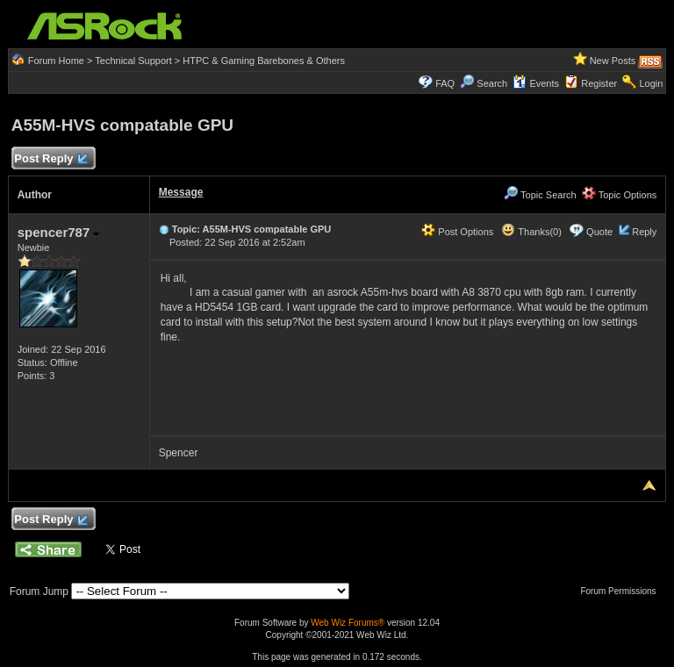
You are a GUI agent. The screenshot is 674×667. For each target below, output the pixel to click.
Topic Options (619, 195)
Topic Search (540, 195)
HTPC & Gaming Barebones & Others (264, 60)
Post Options (457, 231)
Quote (599, 231)
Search (492, 83)
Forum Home (56, 60)
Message (181, 192)
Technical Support (133, 60)
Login (651, 83)
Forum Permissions (622, 591)
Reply (644, 231)
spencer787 (59, 232)
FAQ (445, 83)
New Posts (613, 60)
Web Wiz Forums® (347, 623)
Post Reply (50, 159)
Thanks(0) (531, 231)
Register (599, 83)
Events (536, 83)
